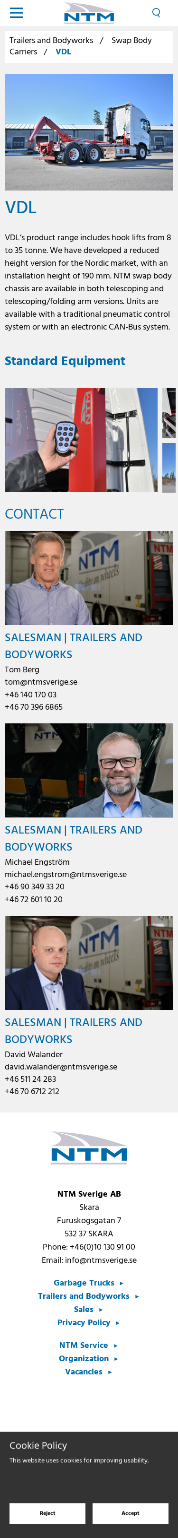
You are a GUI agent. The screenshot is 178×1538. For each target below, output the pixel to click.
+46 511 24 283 (30, 1079)
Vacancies (84, 1372)
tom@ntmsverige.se (41, 682)
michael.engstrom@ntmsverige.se (66, 875)
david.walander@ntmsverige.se (61, 1067)
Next (166, 440)
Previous (11, 440)
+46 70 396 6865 (34, 707)
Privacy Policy (84, 1323)
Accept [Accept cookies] (131, 1518)
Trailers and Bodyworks (51, 41)
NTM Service (83, 1346)
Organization (84, 1359)
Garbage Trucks (84, 1283)
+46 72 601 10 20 (34, 900)
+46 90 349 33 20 (35, 887)
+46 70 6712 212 (32, 1092)
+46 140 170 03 (30, 695)
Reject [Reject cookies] (48, 1518)
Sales (84, 1310)
